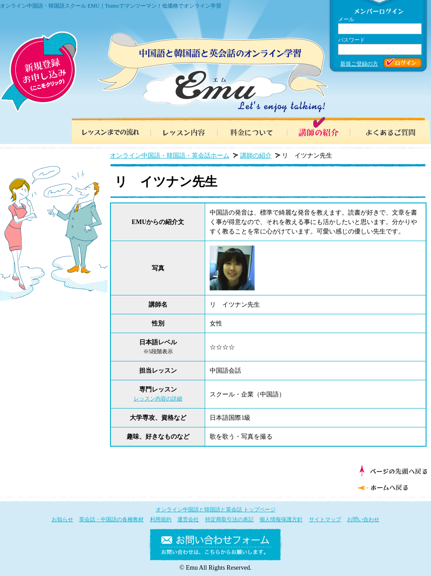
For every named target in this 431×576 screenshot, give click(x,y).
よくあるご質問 (395, 130)
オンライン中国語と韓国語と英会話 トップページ (216, 509)
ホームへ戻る (391, 486)
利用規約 (161, 519)
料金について (251, 130)
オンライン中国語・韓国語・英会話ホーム (169, 155)
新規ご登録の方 (359, 64)
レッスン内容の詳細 (158, 399)
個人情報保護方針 (281, 519)
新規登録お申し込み (39, 71)
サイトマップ (325, 519)
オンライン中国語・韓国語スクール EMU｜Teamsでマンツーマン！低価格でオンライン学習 (110, 6)
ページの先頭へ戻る (393, 470)
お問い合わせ (363, 519)
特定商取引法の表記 (229, 519)
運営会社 (188, 519)
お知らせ (62, 519)
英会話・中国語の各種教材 (111, 519)
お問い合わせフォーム (215, 546)
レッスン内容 (180, 130)
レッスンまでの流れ (108, 130)
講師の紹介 (323, 130)
